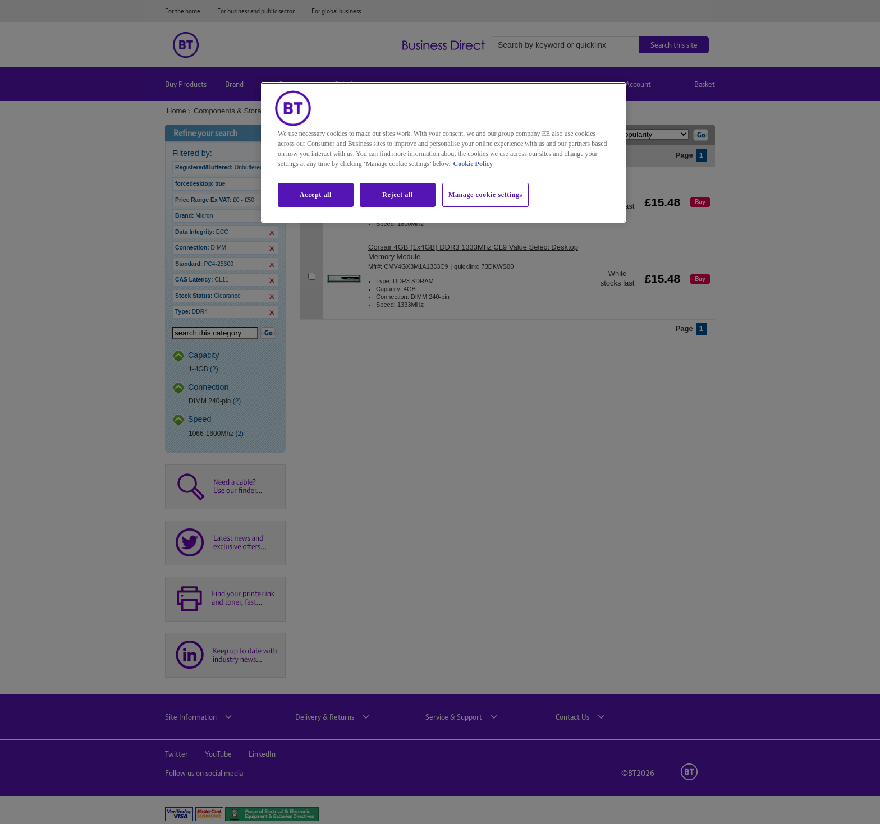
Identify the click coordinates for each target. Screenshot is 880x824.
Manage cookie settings (485, 195)
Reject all (397, 195)
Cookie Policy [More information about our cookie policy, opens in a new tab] (473, 164)
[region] (443, 152)
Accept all (316, 195)
